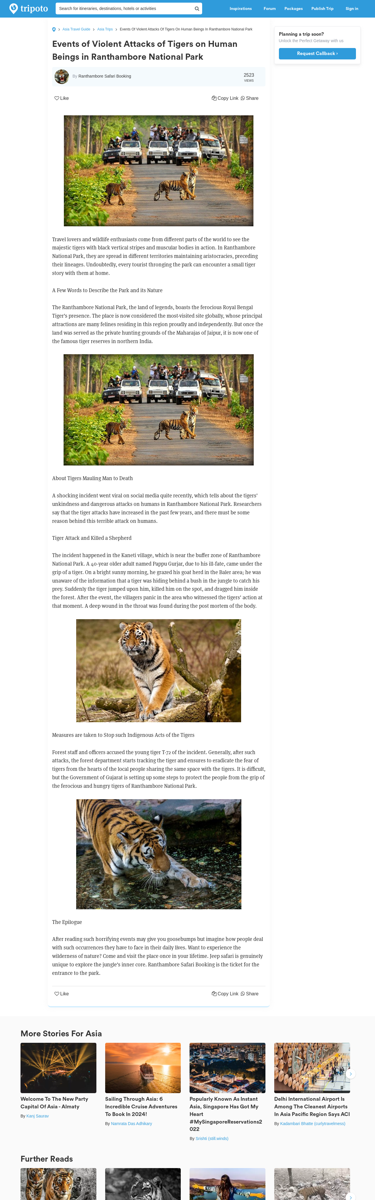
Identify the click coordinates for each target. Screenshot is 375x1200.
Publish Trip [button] (324, 9)
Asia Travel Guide (77, 29)
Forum (270, 9)
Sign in (352, 9)
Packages (293, 9)
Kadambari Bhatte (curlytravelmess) (312, 1123)
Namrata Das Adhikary (131, 1123)
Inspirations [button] (242, 9)
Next (350, 1074)
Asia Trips (105, 29)
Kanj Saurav (37, 1116)
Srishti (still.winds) (212, 1138)
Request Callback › (317, 53)
